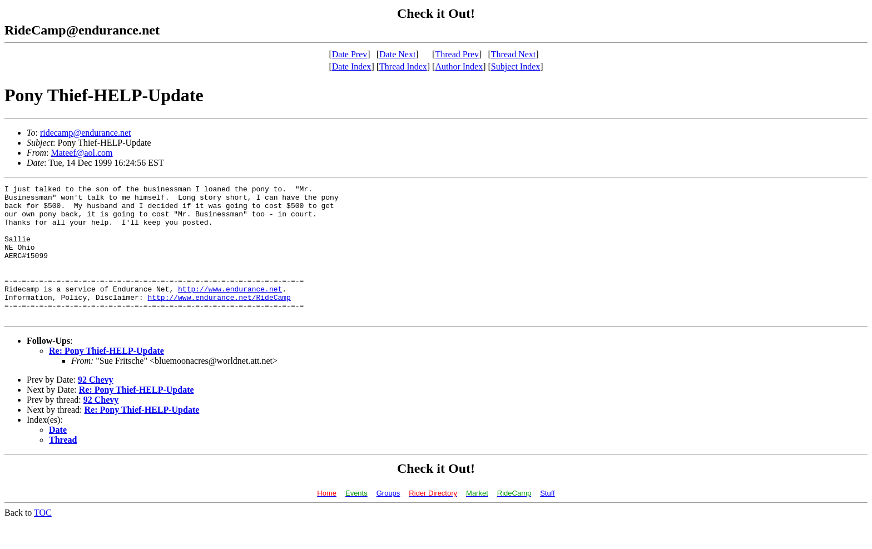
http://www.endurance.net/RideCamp (218, 320)
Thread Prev (457, 54)
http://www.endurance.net (230, 310)
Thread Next (513, 54)
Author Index (459, 66)
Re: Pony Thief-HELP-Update (106, 377)
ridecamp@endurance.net (85, 132)
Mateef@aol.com (81, 152)
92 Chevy (95, 406)
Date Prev (350, 54)
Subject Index (515, 66)
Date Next (397, 54)
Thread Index (403, 66)
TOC (43, 539)
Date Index (351, 66)
